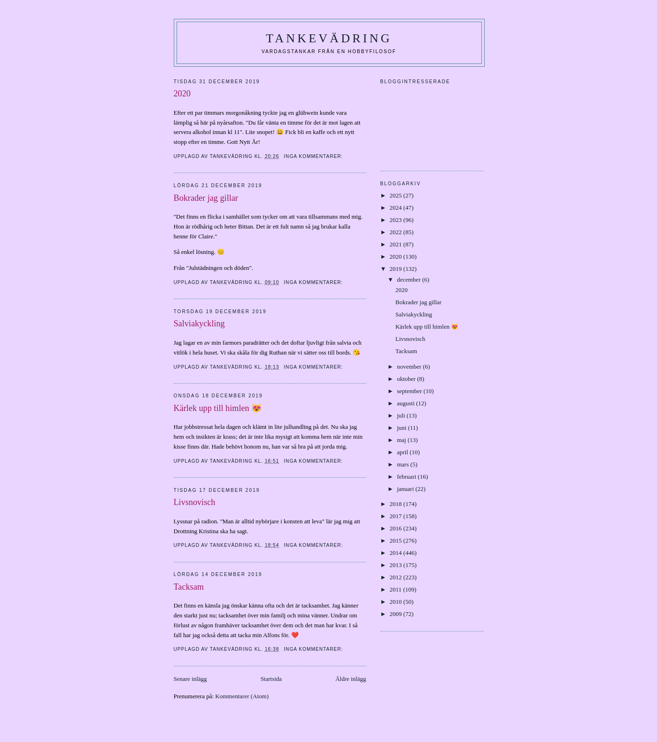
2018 (396, 503)
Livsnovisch (195, 502)
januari (406, 488)
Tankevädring (329, 38)
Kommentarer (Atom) (242, 696)
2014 (396, 552)
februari (407, 476)
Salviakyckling (199, 323)
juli (402, 415)
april (403, 452)
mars (403, 464)
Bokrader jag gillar (206, 198)
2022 (396, 232)
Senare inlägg (190, 678)
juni (402, 427)
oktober (407, 378)
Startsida (271, 678)
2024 (396, 207)
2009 (396, 613)
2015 (396, 540)
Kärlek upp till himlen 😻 (218, 408)
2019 (396, 268)
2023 (396, 219)
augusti (406, 403)
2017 (396, 516)
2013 (396, 564)
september (410, 391)
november (410, 366)
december (409, 279)
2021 (396, 244)
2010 (396, 601)
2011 (396, 589)
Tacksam (189, 587)
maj (402, 439)
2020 (183, 93)
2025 (396, 195)
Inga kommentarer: (314, 156)
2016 (396, 528)
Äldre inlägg (350, 678)
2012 (396, 577)
